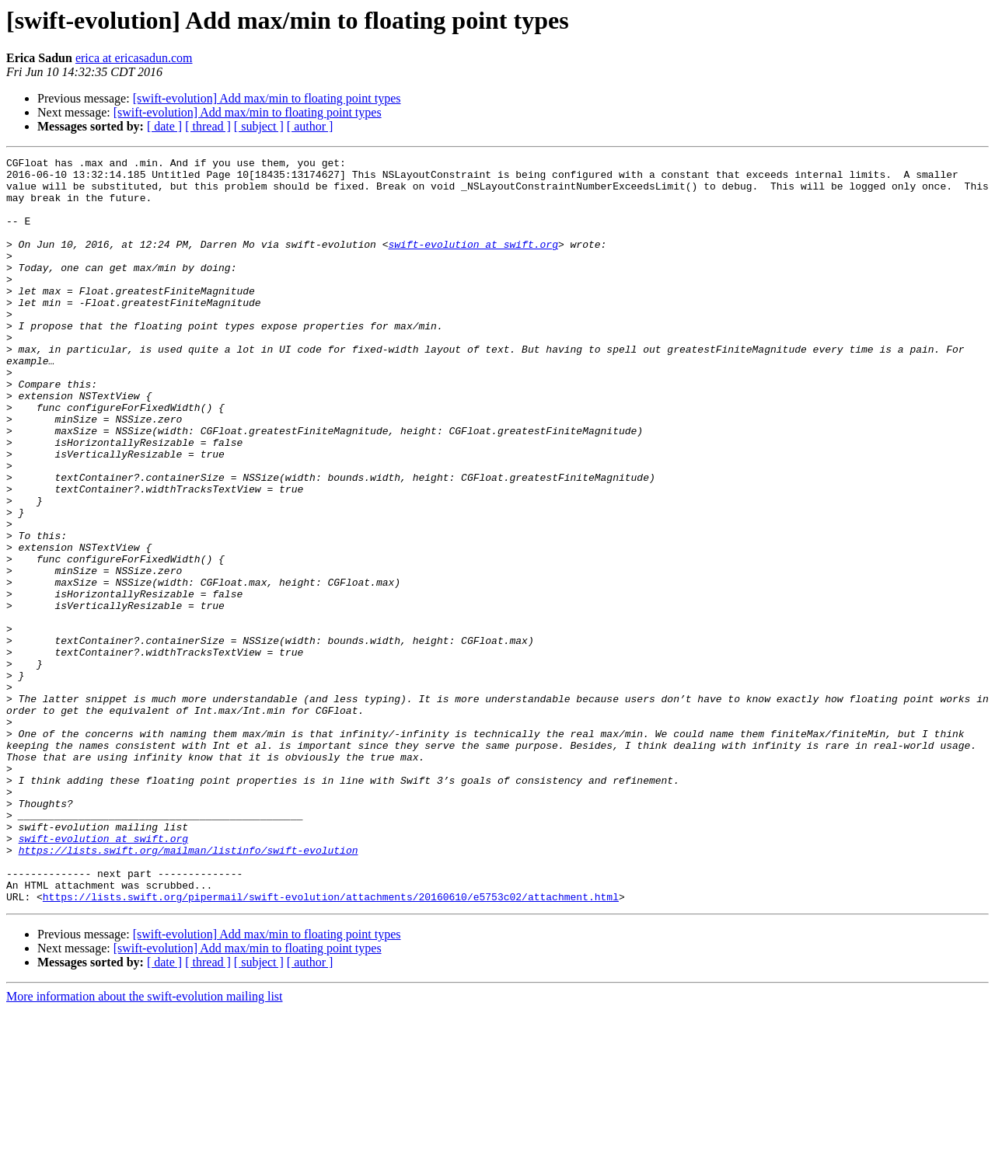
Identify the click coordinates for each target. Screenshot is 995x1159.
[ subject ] (259, 126)
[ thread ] (208, 126)
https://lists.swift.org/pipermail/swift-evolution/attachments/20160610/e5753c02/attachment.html (331, 1046)
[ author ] (310, 126)
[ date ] (164, 126)
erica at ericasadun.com (134, 57)
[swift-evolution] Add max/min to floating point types (267, 98)
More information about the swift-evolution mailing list (144, 1145)
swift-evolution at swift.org (472, 263)
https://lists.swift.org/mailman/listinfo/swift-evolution (188, 990)
